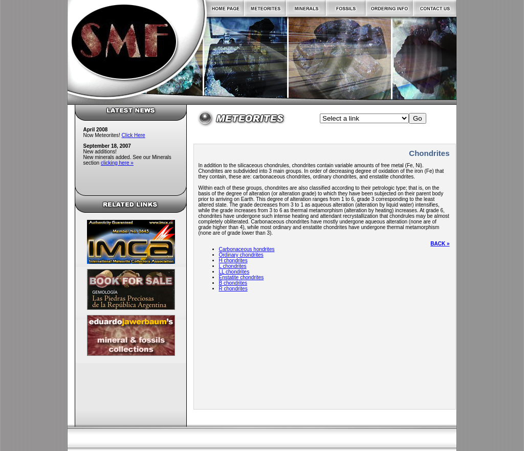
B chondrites (233, 283)
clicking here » (117, 163)
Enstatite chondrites (241, 277)
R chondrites (233, 288)
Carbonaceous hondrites (247, 249)
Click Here (133, 135)
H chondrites (233, 260)
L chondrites (233, 266)
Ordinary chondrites (241, 255)
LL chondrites (234, 272)
